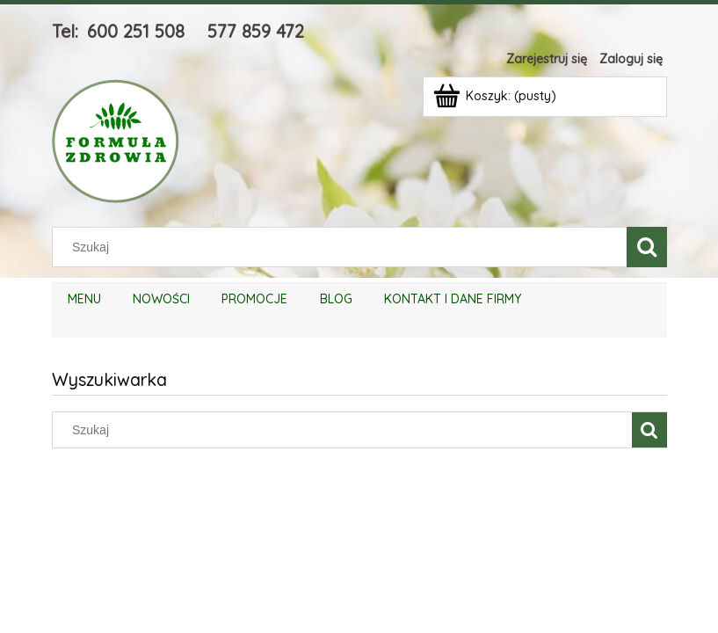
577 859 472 (255, 31)
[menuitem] (84, 299)
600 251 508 (136, 31)
